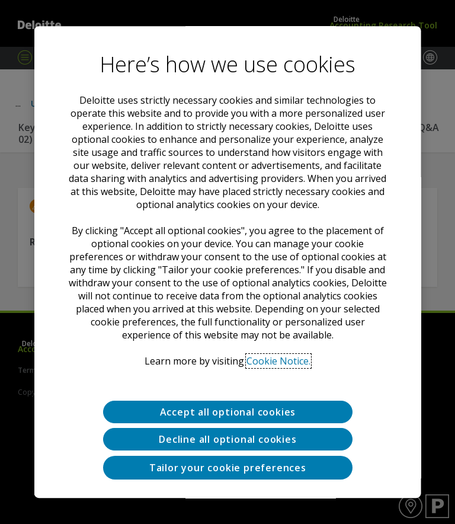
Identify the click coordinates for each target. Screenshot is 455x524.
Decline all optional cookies (227, 439)
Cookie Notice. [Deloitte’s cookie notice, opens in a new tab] (278, 361)
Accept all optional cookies (227, 411)
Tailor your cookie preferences (227, 467)
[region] (227, 262)
